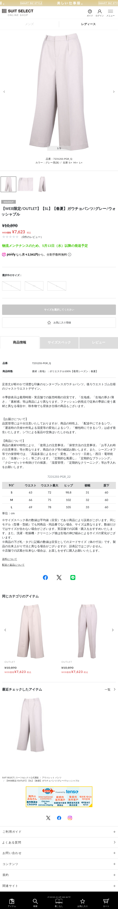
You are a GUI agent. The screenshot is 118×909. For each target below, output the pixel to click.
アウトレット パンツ (51, 777)
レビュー (98, 342)
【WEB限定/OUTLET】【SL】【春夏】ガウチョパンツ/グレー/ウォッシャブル (42, 780)
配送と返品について (13, 564)
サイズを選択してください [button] (59, 309)
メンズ (29, 24)
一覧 (108, 689)
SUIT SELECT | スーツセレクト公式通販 (20, 777)
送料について (9, 559)
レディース (88, 24)
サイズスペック (59, 342)
